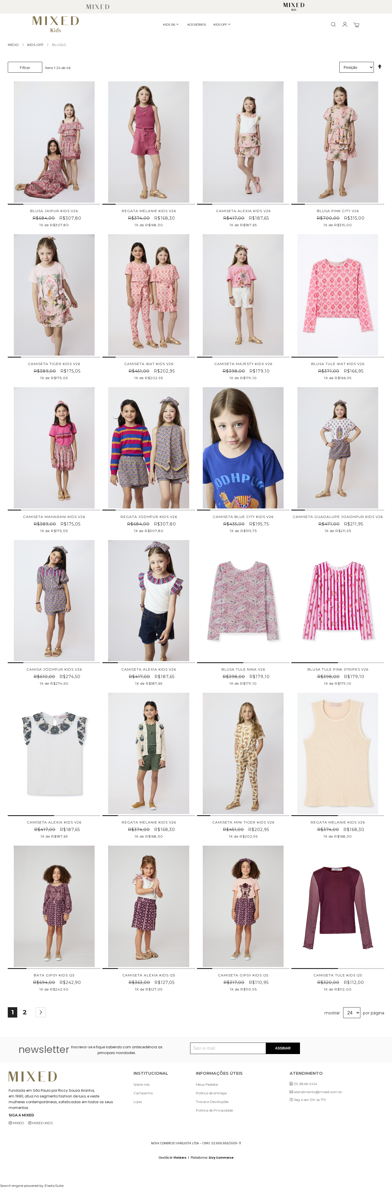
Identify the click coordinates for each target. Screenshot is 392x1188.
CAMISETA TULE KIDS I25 (337, 975)
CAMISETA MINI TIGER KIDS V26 (243, 822)
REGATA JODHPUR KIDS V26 (149, 517)
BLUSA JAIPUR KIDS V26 (54, 211)
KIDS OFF (35, 45)
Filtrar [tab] (25, 67)
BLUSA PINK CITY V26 (338, 211)
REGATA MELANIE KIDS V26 (149, 211)
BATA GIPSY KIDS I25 (54, 975)
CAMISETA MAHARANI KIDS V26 (54, 517)
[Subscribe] (283, 1048)
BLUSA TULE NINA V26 (243, 669)
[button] (15, 204)
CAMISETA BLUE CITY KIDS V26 (243, 517)
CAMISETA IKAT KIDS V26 (148, 364)
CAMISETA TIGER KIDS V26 (54, 364)
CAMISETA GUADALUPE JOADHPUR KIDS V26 (338, 517)
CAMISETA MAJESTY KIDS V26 (243, 364)
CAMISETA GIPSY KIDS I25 (243, 975)
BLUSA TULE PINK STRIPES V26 (337, 669)
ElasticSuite (54, 1185)
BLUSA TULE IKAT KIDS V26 (337, 364)
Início (14, 45)
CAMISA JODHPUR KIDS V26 (54, 669)
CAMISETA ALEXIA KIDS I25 (148, 975)
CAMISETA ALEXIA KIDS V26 (243, 211)
